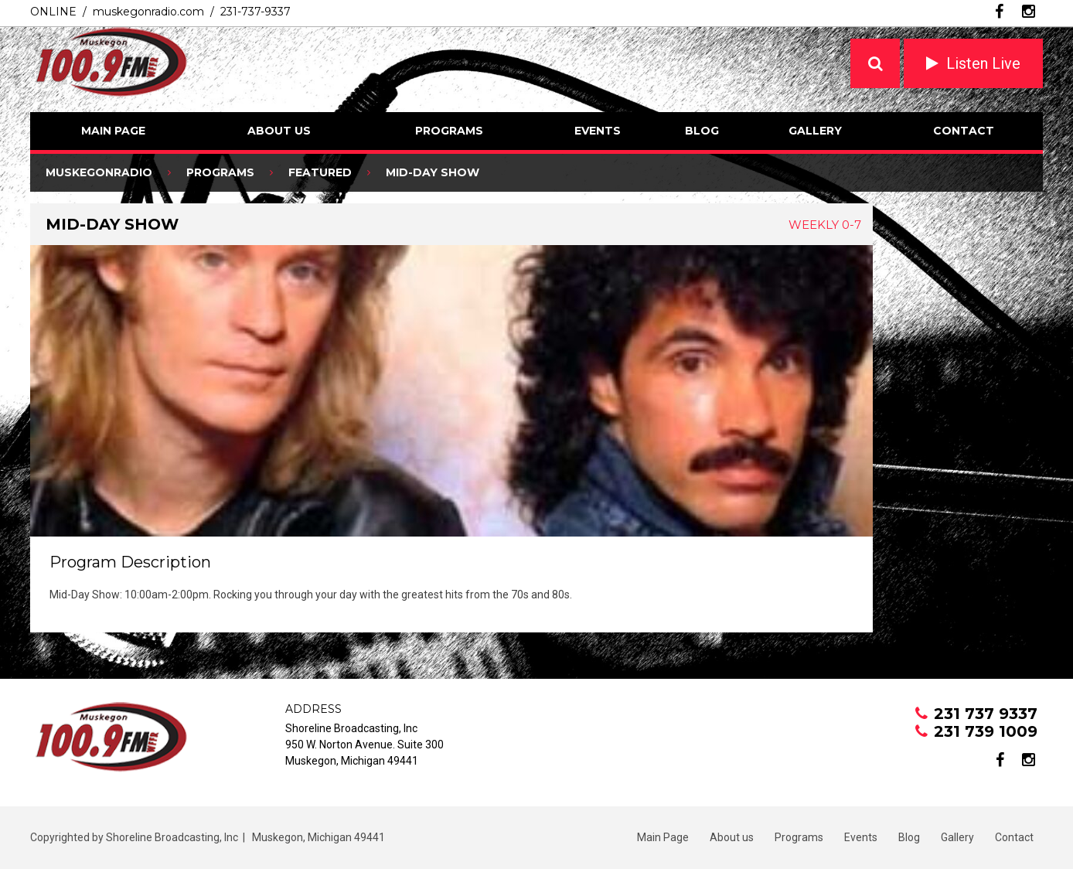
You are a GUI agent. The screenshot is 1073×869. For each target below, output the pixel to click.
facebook (999, 11)
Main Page (113, 131)
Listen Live (983, 63)
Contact (963, 131)
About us (279, 131)
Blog (702, 131)
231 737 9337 (985, 713)
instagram (1028, 11)
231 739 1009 (985, 731)
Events (597, 131)
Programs (449, 131)
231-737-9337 (255, 12)
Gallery (815, 131)
